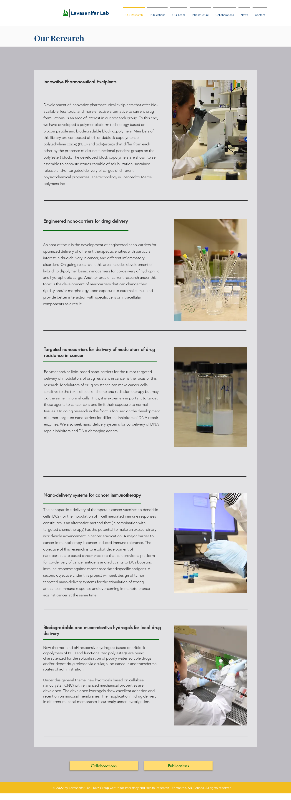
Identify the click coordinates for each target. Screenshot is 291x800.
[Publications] (178, 765)
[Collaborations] (104, 765)
